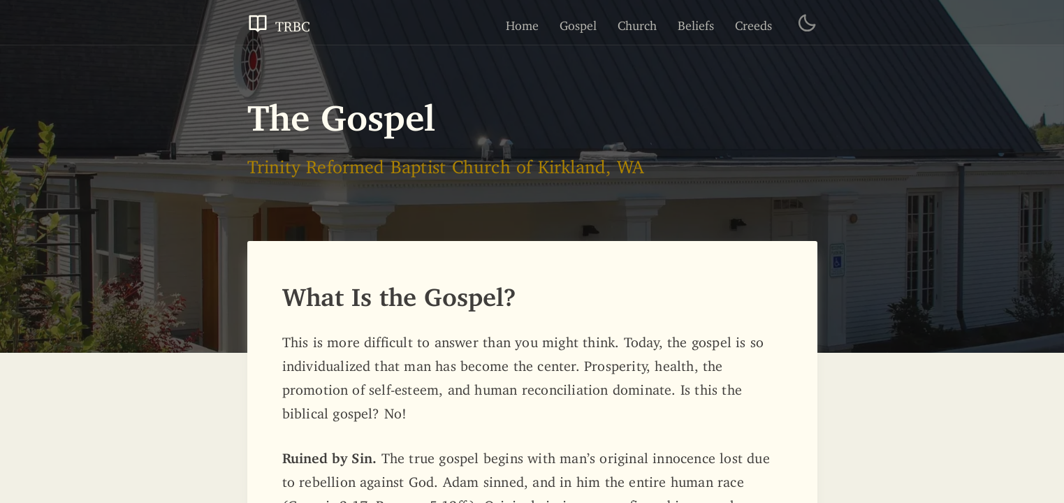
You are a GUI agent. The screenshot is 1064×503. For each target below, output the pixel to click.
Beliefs (696, 22)
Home (522, 22)
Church (637, 22)
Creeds (753, 22)
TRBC (278, 23)
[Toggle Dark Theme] (806, 22)
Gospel (578, 22)
